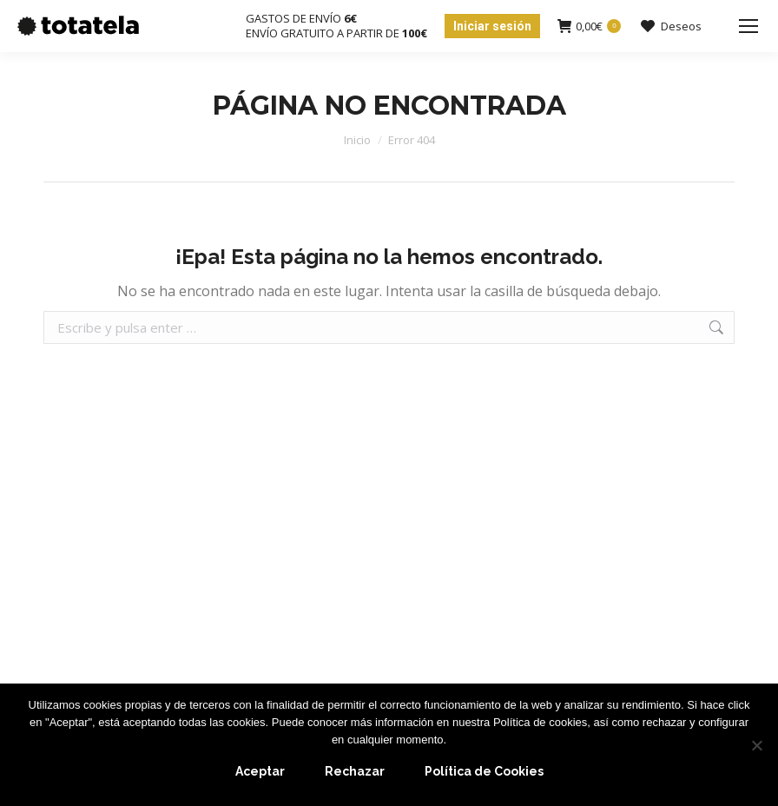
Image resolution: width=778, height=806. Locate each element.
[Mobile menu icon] (748, 26)
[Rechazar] (756, 745)
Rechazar (355, 771)
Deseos (670, 26)
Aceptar (260, 771)
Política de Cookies (484, 771)
